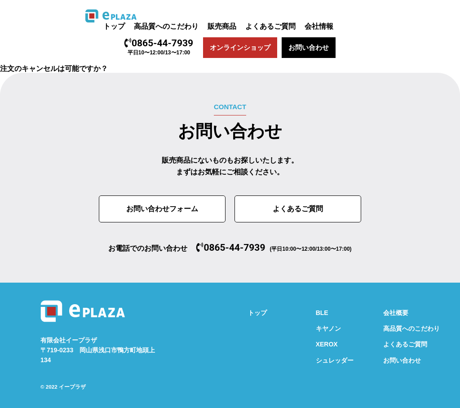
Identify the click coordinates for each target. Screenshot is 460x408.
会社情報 (319, 26)
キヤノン (328, 328)
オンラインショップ (240, 47)
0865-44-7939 (158, 43)
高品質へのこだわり (166, 26)
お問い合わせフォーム (162, 209)
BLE (322, 312)
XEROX (327, 344)
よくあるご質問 (270, 26)
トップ (114, 26)
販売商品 (222, 26)
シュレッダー (335, 360)
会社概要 (395, 312)
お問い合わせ (308, 47)
